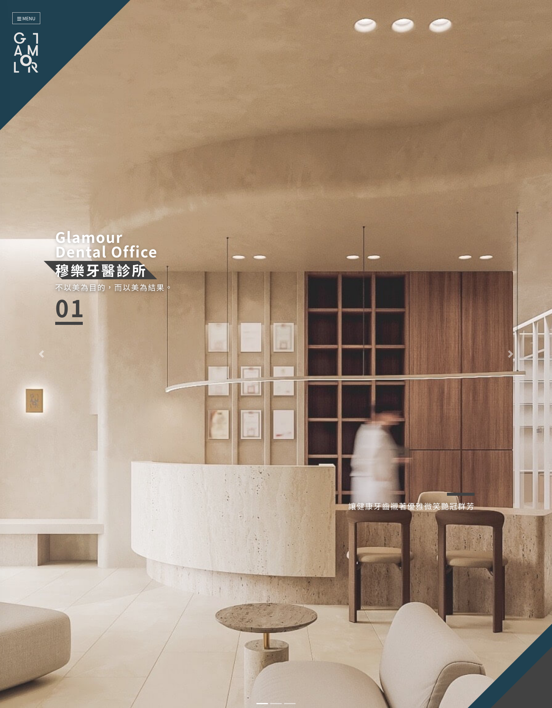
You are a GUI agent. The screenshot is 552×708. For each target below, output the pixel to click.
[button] (41, 354)
